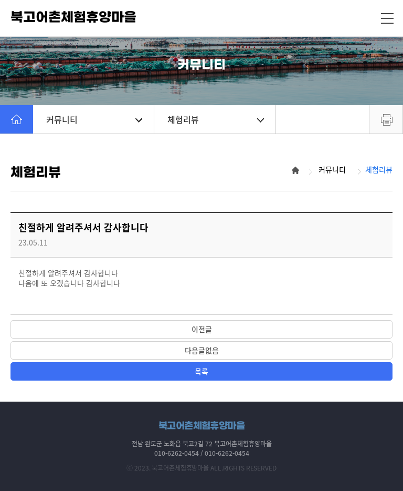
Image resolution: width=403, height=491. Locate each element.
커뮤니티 (94, 119)
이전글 (202, 329)
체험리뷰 (215, 119)
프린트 (385, 119)
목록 (201, 371)
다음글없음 (202, 350)
